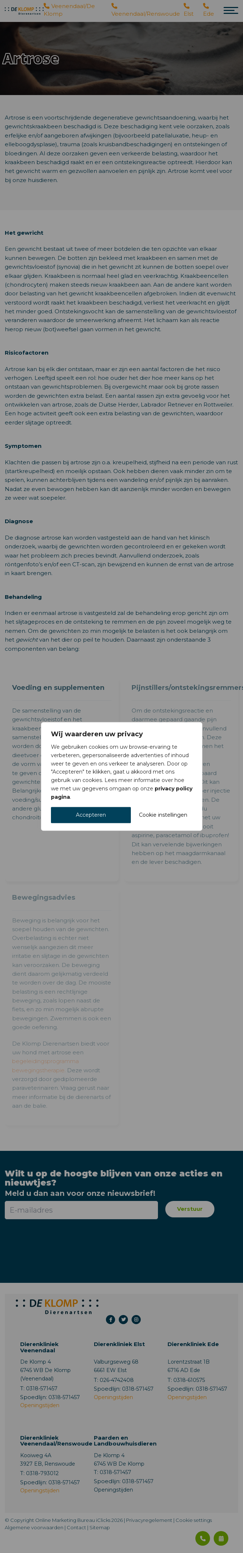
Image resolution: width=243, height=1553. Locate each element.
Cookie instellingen (163, 815)
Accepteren (91, 815)
